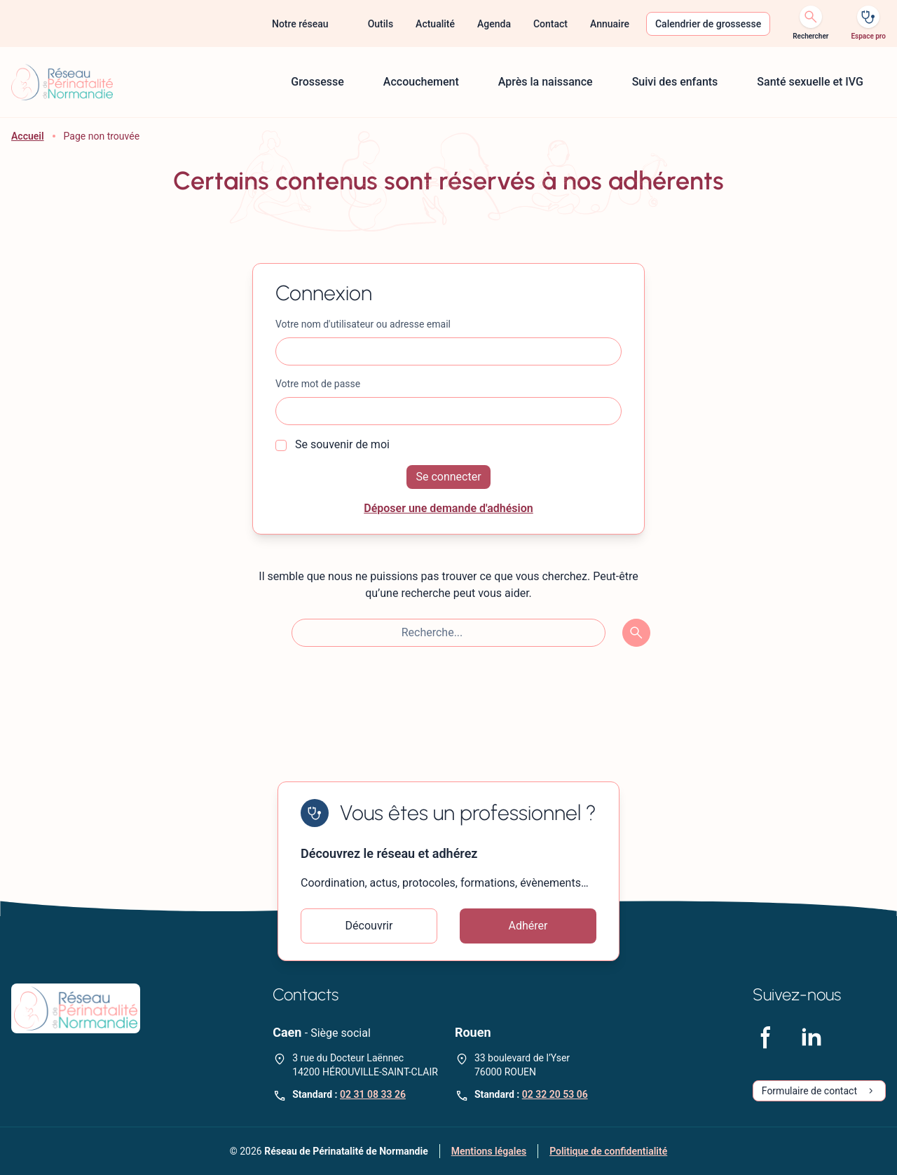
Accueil (27, 136)
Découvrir (369, 925)
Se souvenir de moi (332, 444)
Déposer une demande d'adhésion (448, 508)
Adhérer (528, 925)
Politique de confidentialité (608, 1151)
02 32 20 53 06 (555, 1094)
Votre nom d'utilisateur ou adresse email (363, 324)
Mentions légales (488, 1151)
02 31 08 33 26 (373, 1094)
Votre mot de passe (317, 383)
